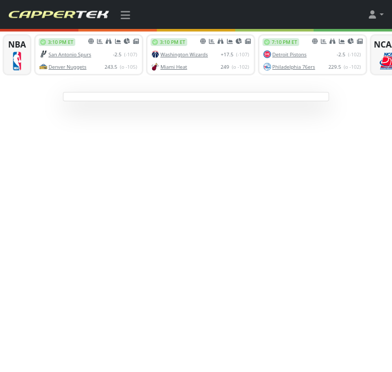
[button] (375, 14)
